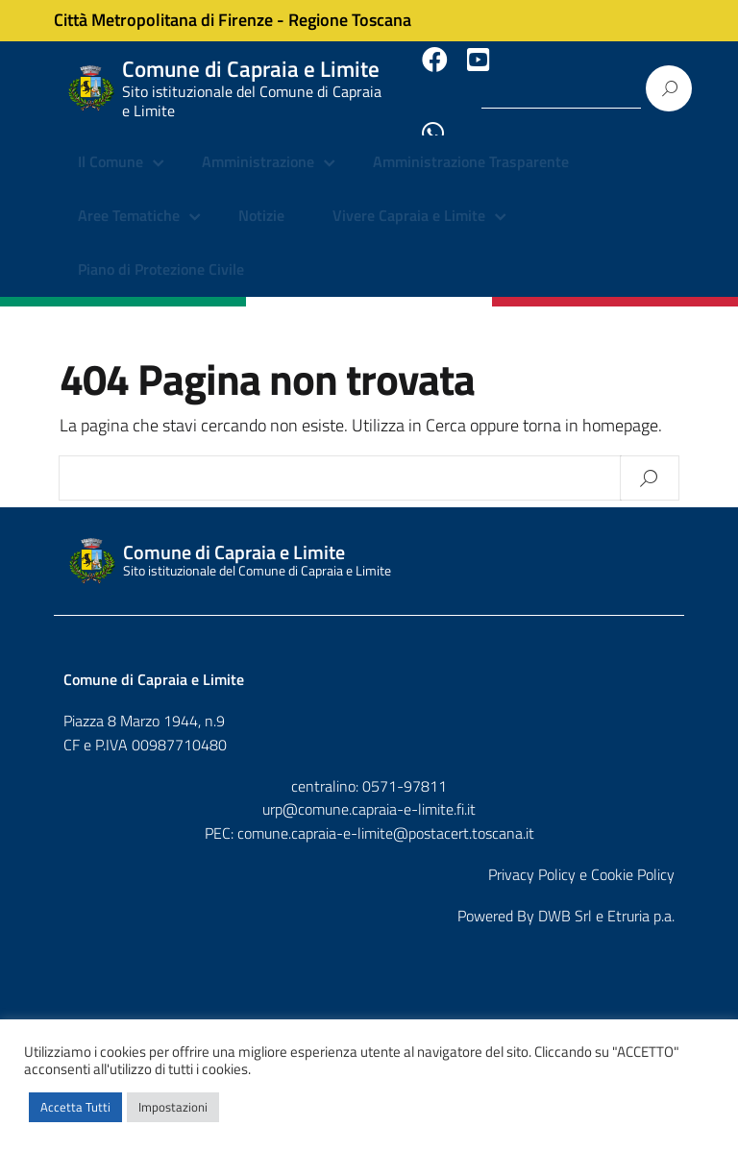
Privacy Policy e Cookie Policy (581, 856)
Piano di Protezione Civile (161, 249)
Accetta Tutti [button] (75, 1106)
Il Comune (110, 144)
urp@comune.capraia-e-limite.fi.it (369, 790)
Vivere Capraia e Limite (408, 196)
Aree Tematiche (129, 196)
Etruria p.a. (641, 897)
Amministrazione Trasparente (471, 144)
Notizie (261, 196)
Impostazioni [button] (173, 1106)
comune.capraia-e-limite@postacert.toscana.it (385, 814)
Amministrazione (258, 144)
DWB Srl (565, 897)
